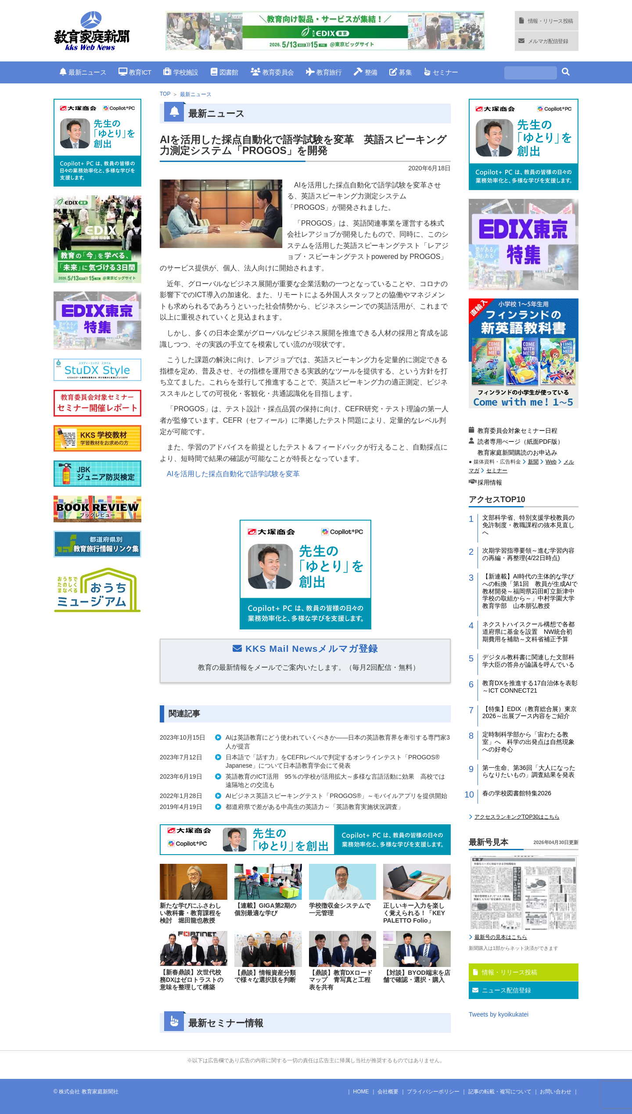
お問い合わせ (555, 1092)
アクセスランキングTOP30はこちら (517, 817)
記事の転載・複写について (499, 1092)
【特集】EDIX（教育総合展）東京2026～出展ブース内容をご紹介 (529, 712)
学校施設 (180, 72)
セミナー (441, 72)
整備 (365, 72)
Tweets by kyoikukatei (498, 1014)
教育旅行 (323, 72)
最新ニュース (83, 72)
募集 (400, 72)
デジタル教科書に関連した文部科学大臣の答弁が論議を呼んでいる (528, 661)
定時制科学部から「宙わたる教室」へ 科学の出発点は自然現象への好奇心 (528, 742)
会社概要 (388, 1092)
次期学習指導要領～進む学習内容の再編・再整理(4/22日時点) (528, 554)
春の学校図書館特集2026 (516, 793)
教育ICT (134, 72)
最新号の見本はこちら (500, 937)
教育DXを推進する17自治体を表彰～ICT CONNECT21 (530, 686)
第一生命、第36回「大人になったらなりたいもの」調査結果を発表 (528, 771)
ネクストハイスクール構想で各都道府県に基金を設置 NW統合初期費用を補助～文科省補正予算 (528, 632)
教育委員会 (272, 72)
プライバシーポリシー (433, 1092)
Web (551, 462)
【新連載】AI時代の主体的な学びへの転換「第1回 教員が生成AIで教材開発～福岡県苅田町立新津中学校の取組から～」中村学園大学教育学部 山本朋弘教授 (530, 591)
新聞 (533, 462)
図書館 (224, 72)
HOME (361, 1092)
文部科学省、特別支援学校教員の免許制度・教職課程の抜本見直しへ (528, 525)
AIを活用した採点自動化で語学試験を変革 (233, 474)
